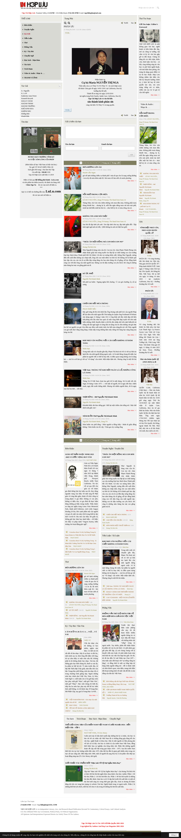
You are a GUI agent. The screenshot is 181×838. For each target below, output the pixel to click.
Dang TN (104, 422)
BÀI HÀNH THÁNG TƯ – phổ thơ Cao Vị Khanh (149, 206)
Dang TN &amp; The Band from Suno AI (112, 200)
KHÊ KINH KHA (27, 109)
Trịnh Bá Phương (121, 698)
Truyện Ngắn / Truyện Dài (113, 449)
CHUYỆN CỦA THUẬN (114, 520)
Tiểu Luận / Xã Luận (110, 536)
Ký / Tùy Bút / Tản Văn (74, 626)
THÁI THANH (83, 705)
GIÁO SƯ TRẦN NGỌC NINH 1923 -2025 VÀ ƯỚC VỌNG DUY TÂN (79, 455)
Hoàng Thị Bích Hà (89, 247)
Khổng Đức (25, 114)
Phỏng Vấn (106, 608)
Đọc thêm (131, 181)
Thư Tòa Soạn (145, 19)
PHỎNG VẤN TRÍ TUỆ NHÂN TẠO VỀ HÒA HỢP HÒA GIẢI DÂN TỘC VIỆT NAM (118, 616)
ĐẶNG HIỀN (82, 702)
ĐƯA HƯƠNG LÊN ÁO (92, 167)
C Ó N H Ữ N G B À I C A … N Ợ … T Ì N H (81, 633)
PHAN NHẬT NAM (120, 692)
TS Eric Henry (102, 733)
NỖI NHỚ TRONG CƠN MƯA (95, 194)
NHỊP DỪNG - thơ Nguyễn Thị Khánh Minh (100, 397)
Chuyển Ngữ (115, 719)
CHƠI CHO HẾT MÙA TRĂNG (95, 303)
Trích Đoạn (81, 719)
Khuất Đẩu (25, 116)
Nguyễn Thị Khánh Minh (91, 279)
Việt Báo (149, 385)
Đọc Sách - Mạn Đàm (98, 719)
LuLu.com (55, 180)
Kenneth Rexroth (27, 98)
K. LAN (24, 93)
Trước (126, 23)
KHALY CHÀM (27, 101)
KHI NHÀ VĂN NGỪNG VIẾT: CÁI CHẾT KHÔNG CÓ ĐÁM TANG (116, 542)
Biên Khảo (69, 449)
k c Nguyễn (25, 91)
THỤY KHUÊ (74, 538)
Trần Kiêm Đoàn (128, 622)
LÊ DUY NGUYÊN (89, 200)
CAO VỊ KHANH (151, 209)
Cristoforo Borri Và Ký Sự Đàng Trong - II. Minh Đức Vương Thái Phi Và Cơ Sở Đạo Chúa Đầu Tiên (81, 543)
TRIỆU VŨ (87, 640)
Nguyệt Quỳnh (111, 698)
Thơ (67, 562)
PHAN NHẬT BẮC (89, 309)
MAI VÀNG (73, 705)
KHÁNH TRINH (27, 104)
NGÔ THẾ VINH (92, 460)
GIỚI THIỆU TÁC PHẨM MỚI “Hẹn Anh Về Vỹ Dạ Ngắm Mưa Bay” (93, 763)
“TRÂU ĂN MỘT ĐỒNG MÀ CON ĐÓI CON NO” (103, 242)
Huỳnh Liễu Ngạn (89, 173)
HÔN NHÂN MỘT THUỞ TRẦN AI (118, 525)
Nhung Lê (127, 594)
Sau (132, 23)
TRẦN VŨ (111, 692)
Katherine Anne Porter (29, 96)
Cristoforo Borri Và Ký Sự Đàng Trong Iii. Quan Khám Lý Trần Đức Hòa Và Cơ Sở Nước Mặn (80, 535)
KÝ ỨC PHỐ (88, 273)
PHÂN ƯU (149, 291)
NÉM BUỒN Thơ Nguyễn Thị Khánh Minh (100, 416)
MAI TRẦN (110, 687)
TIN (141, 222)
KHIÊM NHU (26, 111)
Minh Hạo (86, 349)
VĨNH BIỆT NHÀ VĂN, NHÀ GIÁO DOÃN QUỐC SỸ (149, 230)
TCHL (67, 33)
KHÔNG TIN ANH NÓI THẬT (95, 216)
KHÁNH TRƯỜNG (28, 106)
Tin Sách (70, 719)
